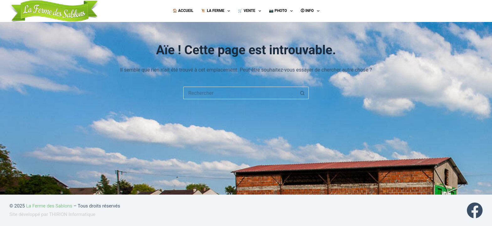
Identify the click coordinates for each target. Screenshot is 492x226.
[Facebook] (475, 210)
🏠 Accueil (183, 10)
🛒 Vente (250, 11)
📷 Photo (282, 11)
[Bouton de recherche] (302, 93)
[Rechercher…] (239, 93)
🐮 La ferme (217, 11)
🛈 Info (311, 11)
